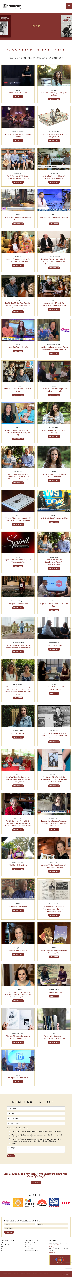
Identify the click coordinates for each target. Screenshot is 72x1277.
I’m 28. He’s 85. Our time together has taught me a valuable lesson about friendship (18, 305)
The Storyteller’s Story (18, 733)
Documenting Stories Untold (18, 950)
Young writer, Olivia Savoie (18, 1078)
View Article (54, 99)
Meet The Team (6, 1245)
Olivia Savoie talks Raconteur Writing (54, 518)
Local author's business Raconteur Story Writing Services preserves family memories (54, 823)
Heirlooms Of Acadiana (54, 645)
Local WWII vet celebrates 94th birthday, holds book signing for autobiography (18, 779)
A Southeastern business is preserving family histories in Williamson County (54, 908)
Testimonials (29, 1249)
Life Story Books (30, 1243)
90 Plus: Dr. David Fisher (18, 906)
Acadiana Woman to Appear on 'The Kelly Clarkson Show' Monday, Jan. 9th (18, 432)
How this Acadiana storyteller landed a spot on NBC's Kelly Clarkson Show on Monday (18, 476)
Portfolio (28, 1247)
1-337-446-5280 (54, 1245)
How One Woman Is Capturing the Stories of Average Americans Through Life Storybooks (54, 261)
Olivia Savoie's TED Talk (18, 93)
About (3, 1243)
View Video (18, 97)
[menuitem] (62, 1275)
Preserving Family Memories (18, 347)
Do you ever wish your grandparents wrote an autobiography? (54, 562)
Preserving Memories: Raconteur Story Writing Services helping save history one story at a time (18, 994)
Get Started (36, 1182)
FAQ (2, 1247)
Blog (2, 1250)
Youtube (67, 1275)
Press (3, 1249)
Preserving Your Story (54, 992)
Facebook (62, 1275)
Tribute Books (29, 1245)
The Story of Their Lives (18, 865)
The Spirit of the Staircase (18, 604)
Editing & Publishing (31, 1250)
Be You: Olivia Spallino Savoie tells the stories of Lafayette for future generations (54, 735)
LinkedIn (70, 1275)
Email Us (52, 1252)
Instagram (65, 1275)
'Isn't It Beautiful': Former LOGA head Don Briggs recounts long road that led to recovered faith (18, 823)
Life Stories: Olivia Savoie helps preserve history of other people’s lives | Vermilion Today (54, 779)
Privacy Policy (44, 1273)
